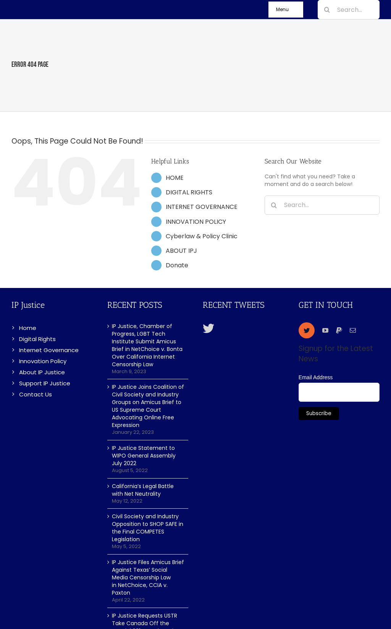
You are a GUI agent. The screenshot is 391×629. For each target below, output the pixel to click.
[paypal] (339, 330)
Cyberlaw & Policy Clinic (202, 236)
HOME (175, 177)
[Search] (327, 9)
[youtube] (325, 330)
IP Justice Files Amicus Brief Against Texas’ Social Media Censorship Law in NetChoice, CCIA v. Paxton (148, 577)
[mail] (353, 330)
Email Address (316, 377)
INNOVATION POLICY (196, 221)
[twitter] (307, 330)
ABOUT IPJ (181, 250)
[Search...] (349, 9)
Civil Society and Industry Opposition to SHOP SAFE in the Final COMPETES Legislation (147, 528)
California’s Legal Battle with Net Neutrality (143, 490)
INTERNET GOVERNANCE (202, 206)
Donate (177, 265)
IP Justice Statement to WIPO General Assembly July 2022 (144, 455)
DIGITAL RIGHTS (189, 192)
